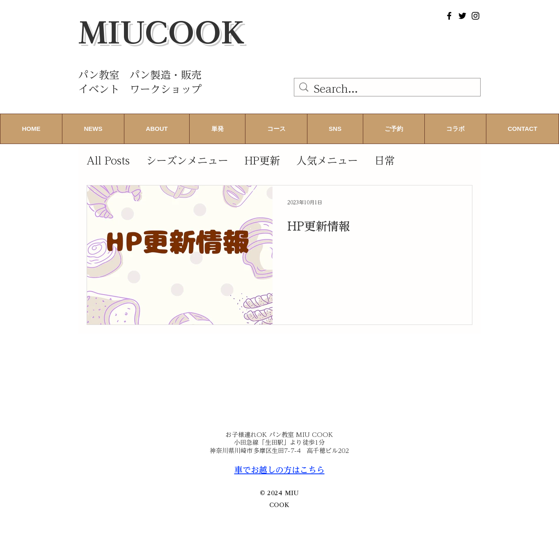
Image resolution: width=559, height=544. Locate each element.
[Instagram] (475, 16)
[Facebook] (449, 16)
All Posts (108, 160)
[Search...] (388, 88)
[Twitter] (462, 16)
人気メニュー (327, 160)
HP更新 (262, 160)
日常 (384, 160)
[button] (156, 129)
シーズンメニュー (187, 160)
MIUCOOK (161, 32)
